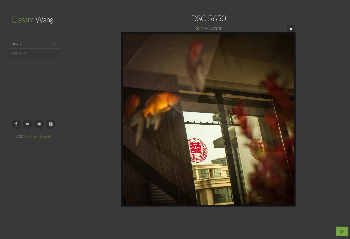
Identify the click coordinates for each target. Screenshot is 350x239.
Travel (16, 44)
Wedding (18, 53)
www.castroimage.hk (38, 136)
